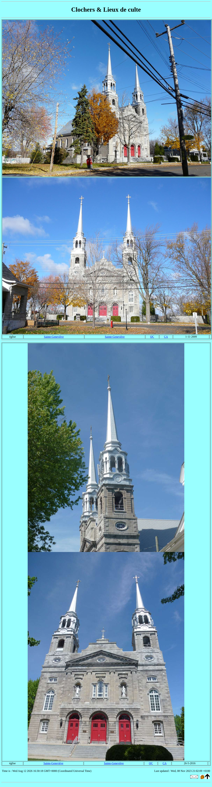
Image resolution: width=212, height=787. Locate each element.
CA (166, 336)
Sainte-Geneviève (54, 336)
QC (152, 336)
